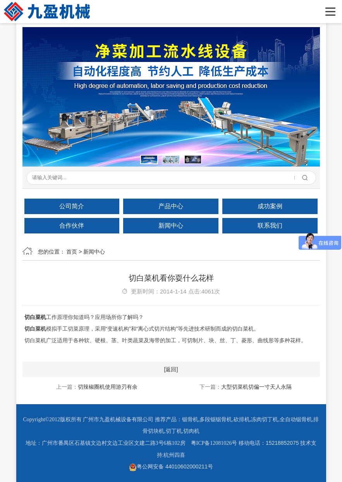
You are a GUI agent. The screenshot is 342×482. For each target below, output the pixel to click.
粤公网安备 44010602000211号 (171, 466)
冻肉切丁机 (264, 419)
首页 (71, 252)
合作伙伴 (71, 225)
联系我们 (270, 225)
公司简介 (71, 206)
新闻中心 (170, 225)
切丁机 (174, 431)
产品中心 (170, 206)
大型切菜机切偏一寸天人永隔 (256, 387)
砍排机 (242, 419)
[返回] (171, 369)
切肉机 (191, 431)
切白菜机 (35, 317)
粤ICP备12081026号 (214, 443)
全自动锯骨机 (296, 419)
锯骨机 (190, 419)
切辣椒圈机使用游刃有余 (107, 387)
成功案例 (270, 206)
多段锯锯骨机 (215, 419)
